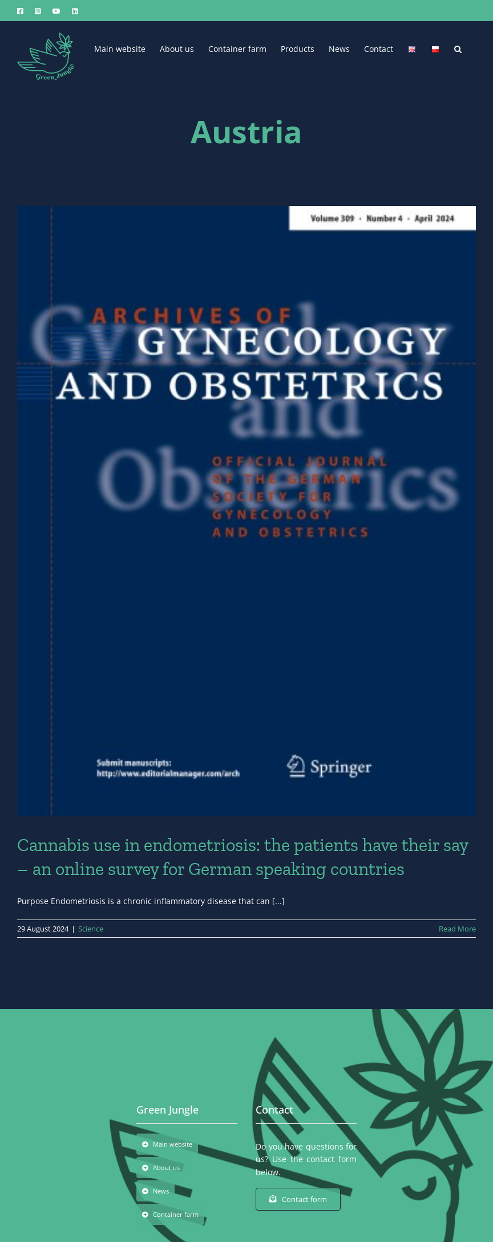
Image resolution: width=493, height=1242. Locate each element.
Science (90, 929)
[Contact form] (298, 1199)
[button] (458, 48)
